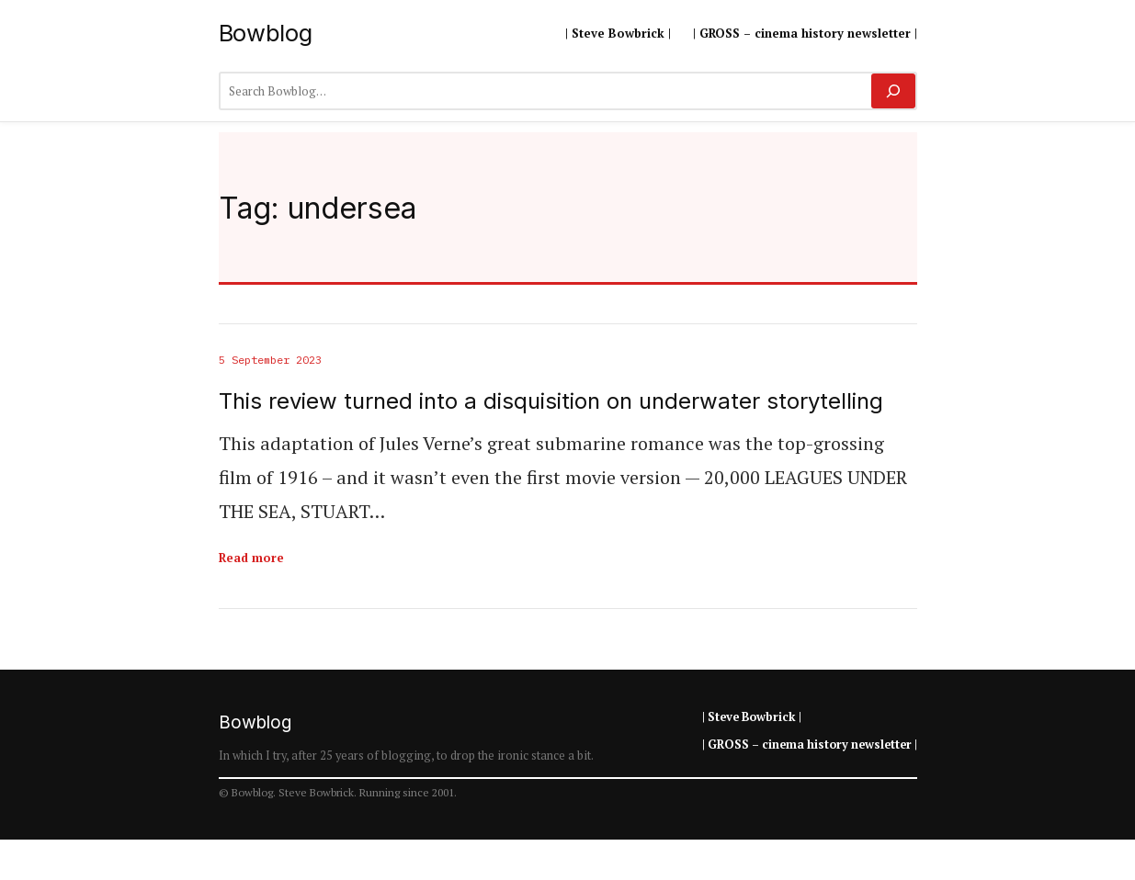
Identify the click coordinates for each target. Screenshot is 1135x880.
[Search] (892, 90)
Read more (251, 557)
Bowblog (265, 32)
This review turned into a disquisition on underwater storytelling (551, 401)
